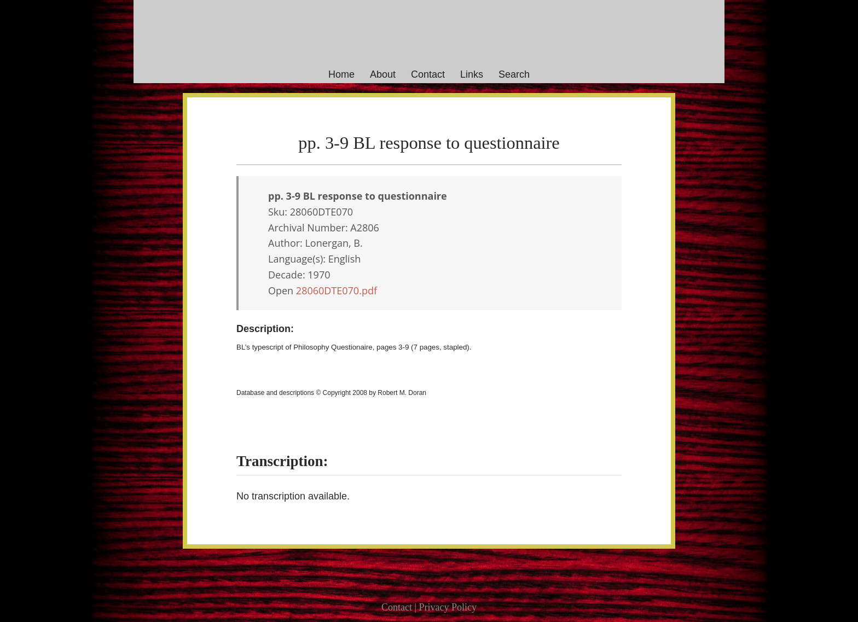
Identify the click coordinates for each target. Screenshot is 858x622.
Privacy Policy (448, 607)
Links (471, 74)
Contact (428, 74)
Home (341, 74)
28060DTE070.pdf (336, 290)
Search (514, 74)
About (383, 74)
